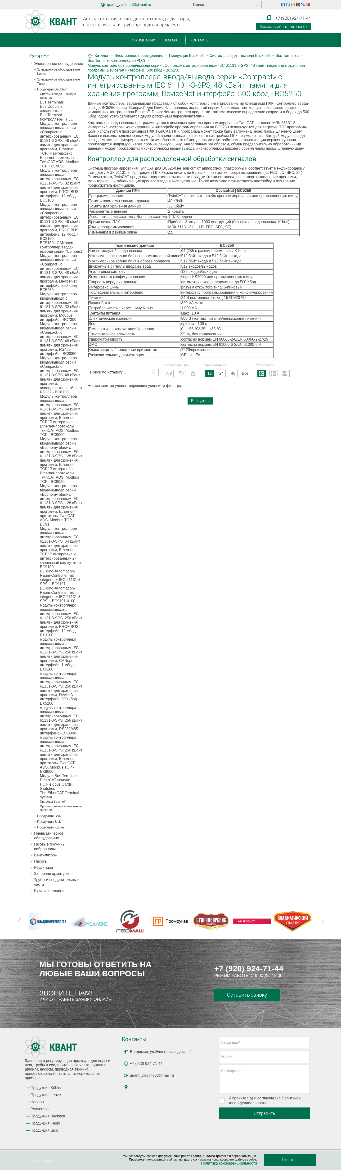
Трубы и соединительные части (56, 882)
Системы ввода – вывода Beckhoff (58, 95)
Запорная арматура (51, 874)
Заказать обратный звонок (283, 26)
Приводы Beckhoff (53, 801)
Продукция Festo (45, 1123)
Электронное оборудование (58, 64)
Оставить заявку (247, 995)
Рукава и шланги (49, 891)
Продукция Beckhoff (52, 89)
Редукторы (43, 867)
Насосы (41, 861)
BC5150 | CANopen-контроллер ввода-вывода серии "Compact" (61, 247)
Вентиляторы (46, 855)
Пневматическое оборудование (48, 835)
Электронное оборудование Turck (58, 81)
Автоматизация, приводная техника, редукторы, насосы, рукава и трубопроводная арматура (136, 21)
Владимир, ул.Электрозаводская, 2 (161, 1052)
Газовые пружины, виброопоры (50, 846)
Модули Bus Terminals (59, 776)
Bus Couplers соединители (51, 108)
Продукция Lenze (46, 1095)
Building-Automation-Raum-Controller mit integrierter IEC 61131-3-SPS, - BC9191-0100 (61, 594)
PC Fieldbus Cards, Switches (56, 786)
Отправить (264, 1113)
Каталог (173, 40)
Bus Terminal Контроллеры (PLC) (57, 117)
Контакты (199, 40)
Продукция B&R (49, 816)
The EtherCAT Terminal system (59, 795)
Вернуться (200, 401)
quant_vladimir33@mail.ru (129, 5)
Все (245, 373)
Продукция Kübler (50, 827)
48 (233, 373)
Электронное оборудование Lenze (58, 72)
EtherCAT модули (55, 780)
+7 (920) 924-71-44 (248, 968)
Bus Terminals (52, 102)
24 (221, 373)
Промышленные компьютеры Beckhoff (61, 808)
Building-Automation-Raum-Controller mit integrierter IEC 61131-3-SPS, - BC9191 (61, 577)
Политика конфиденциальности (229, 1163)
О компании (143, 40)
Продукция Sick (49, 822)
